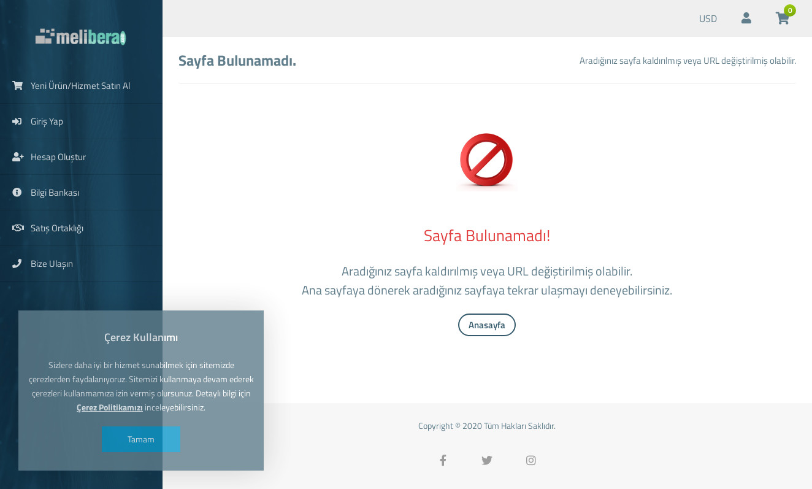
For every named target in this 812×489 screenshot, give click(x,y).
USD (708, 18)
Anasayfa (487, 325)
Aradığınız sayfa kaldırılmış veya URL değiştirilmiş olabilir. (688, 60)
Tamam (141, 439)
